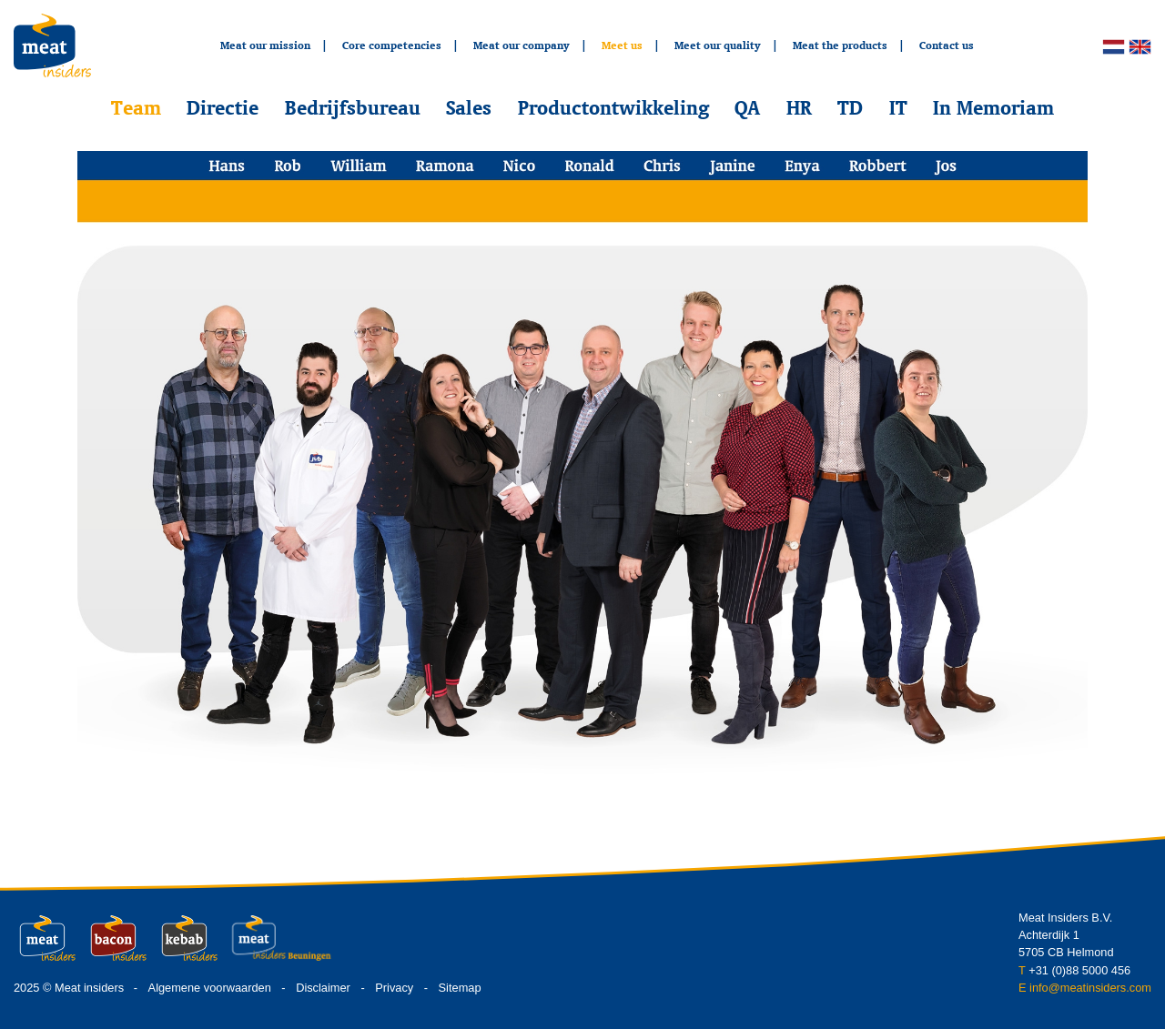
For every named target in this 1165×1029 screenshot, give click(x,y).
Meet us (622, 45)
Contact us (946, 45)
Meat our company (521, 45)
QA (747, 107)
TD (850, 107)
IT (898, 107)
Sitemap (460, 987)
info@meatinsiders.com (1090, 987)
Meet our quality (717, 45)
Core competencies (391, 45)
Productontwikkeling (613, 107)
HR (799, 107)
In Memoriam (993, 107)
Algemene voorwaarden (209, 987)
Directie (222, 107)
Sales (468, 107)
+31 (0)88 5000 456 (1079, 970)
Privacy (394, 987)
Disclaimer (323, 987)
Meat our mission (265, 45)
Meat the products (840, 45)
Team (136, 107)
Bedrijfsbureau (352, 107)
